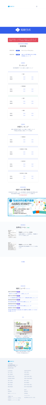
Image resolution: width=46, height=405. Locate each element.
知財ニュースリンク (12, 393)
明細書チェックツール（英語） (14, 400)
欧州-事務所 (26, 382)
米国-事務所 (26, 374)
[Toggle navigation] (36, 6)
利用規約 (26, 393)
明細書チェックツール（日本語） (15, 397)
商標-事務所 (10, 386)
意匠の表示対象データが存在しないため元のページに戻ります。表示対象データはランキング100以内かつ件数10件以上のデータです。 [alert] (23, 40)
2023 (24, 81)
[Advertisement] (23, 17)
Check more (28, 288)
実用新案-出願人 (11, 376)
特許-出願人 (10, 372)
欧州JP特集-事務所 (28, 386)
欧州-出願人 (26, 380)
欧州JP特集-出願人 (28, 384)
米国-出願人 (26, 372)
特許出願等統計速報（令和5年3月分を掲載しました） (19, 305)
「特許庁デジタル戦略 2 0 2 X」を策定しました (18, 293)
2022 (32, 81)
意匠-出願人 (10, 380)
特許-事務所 (10, 374)
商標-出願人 (10, 384)
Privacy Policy (27, 395)
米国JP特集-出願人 (28, 376)
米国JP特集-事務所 (28, 378)
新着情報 (10, 391)
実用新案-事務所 (11, 378)
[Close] (36, 42)
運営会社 (26, 391)
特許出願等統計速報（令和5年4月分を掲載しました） (19, 301)
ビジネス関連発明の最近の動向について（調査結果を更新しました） (22, 297)
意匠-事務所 (10, 382)
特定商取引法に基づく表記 (29, 397)
